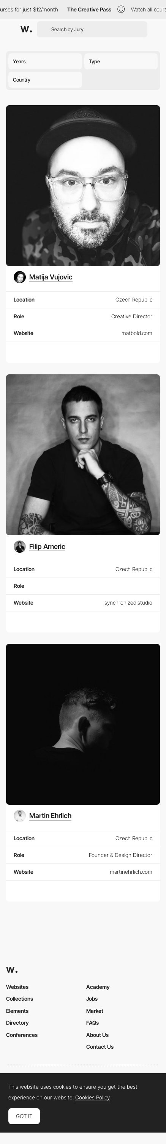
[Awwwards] (26, 29)
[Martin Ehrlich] (42, 816)
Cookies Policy (92, 1097)
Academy (98, 987)
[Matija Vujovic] (43, 277)
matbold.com (137, 333)
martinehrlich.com (131, 871)
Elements (17, 1011)
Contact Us (100, 1046)
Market (94, 1011)
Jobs (92, 998)
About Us (97, 1035)
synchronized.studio (128, 602)
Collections (19, 998)
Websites (17, 987)
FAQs (92, 1022)
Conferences (22, 1035)
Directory (17, 1022)
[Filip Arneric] (39, 547)
